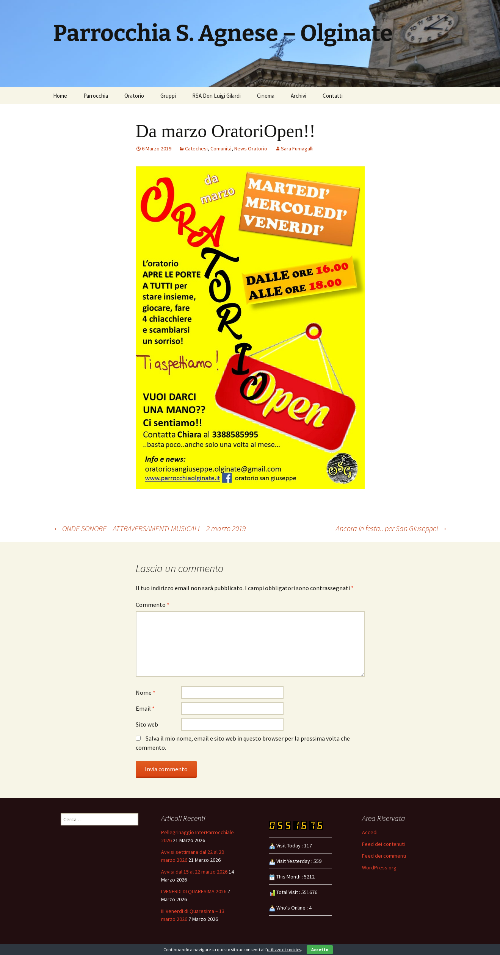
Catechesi (196, 148)
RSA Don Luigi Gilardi (216, 95)
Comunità (221, 148)
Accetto (319, 949)
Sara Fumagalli (297, 148)
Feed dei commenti (384, 855)
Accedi (370, 832)
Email (145, 708)
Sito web (147, 724)
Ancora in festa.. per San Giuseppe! (391, 528)
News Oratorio (250, 148)
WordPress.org (379, 867)
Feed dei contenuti (383, 844)
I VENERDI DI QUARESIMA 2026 (193, 891)
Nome (145, 692)
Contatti (333, 95)
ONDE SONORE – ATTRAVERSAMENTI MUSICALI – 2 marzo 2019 (149, 528)
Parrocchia (95, 95)
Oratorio (134, 95)
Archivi (298, 95)
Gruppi (168, 95)
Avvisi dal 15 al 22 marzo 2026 (194, 871)
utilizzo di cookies (284, 949)
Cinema (265, 95)
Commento (152, 604)
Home (60, 95)
